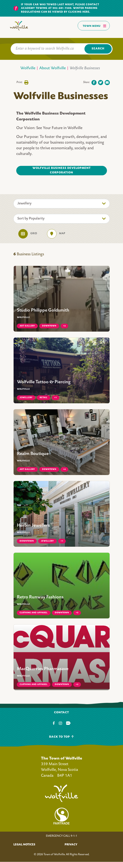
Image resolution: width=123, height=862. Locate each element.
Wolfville (27, 68)
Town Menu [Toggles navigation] (94, 26)
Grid (27, 234)
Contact (61, 712)
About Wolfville (52, 68)
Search (98, 48)
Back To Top (61, 736)
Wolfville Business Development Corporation (61, 170)
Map (56, 234)
